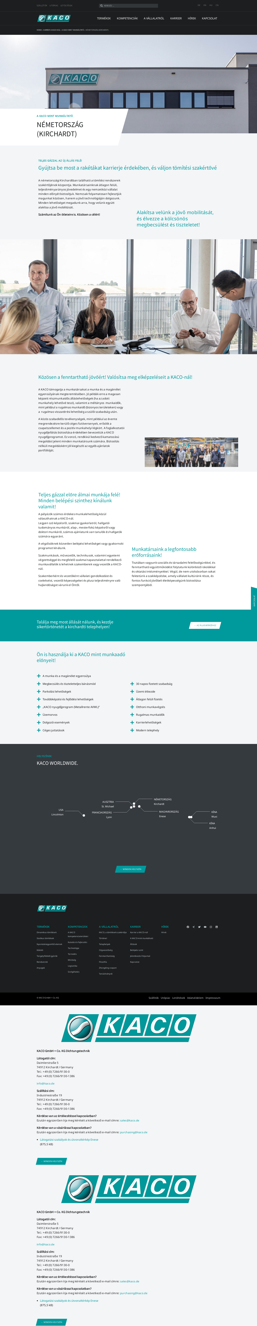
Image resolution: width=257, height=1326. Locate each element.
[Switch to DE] (199, 5)
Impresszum (214, 997)
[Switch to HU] (211, 5)
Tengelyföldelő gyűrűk (47, 956)
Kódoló (40, 950)
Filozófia (103, 962)
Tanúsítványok (105, 973)
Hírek (163, 932)
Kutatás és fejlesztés (77, 942)
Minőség (72, 960)
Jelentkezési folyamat (140, 956)
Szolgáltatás (73, 971)
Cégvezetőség (105, 950)
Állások (133, 944)
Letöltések (66, 5)
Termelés (72, 954)
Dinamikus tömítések (47, 932)
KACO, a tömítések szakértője (113, 932)
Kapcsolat (134, 962)
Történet (103, 938)
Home (39, 30)
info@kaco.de (46, 1083)
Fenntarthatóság (107, 956)
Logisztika (72, 965)
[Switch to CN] (217, 5)
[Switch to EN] (205, 5)
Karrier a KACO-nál (51, 30)
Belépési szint (136, 950)
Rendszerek (42, 962)
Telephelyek (104, 944)
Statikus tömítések (45, 938)
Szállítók (42, 5)
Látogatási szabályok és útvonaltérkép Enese (69, 1139)
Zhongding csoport (108, 967)
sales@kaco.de (130, 1120)
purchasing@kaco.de (134, 1131)
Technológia (73, 948)
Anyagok (41, 967)
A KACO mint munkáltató (73, 30)
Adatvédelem (200, 997)
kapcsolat (209, 18)
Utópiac (53, 5)
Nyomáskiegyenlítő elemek (49, 944)
